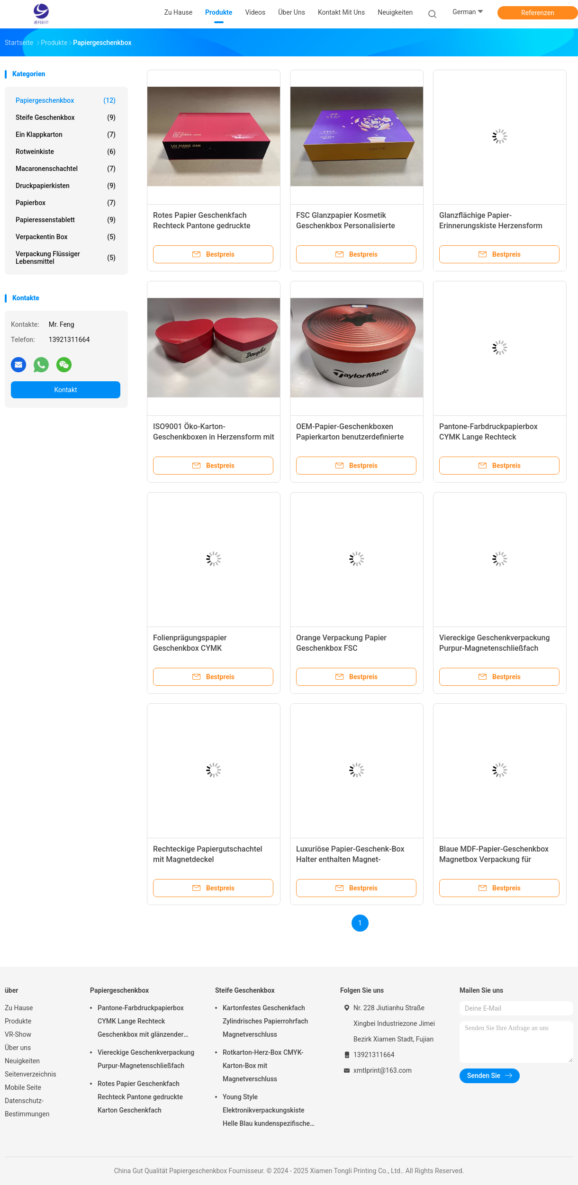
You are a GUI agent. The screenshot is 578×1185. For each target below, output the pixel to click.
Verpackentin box (66, 237)
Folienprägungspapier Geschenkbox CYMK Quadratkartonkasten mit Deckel (207, 648)
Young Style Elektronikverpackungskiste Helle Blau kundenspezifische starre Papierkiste (266, 1111)
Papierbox (66, 202)
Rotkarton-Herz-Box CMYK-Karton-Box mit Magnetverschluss (263, 1066)
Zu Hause (19, 1008)
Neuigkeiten (22, 1061)
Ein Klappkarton (66, 134)
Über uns (18, 1047)
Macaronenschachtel (66, 168)
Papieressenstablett (66, 219)
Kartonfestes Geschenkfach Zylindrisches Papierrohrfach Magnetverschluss (265, 1021)
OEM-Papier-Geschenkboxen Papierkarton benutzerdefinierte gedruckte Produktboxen (350, 437)
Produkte (18, 1021)
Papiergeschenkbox (66, 100)
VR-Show (18, 1034)
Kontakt (65, 390)
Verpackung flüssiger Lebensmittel (66, 257)
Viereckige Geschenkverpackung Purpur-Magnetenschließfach (146, 1059)
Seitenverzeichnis (30, 1074)
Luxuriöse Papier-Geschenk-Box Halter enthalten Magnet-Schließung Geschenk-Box (350, 859)
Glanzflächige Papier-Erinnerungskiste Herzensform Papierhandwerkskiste (490, 226)
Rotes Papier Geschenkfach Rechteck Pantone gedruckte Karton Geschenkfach (202, 226)
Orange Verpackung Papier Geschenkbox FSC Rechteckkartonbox (341, 648)
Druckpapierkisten (66, 185)
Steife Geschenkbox (66, 117)
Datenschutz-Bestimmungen (27, 1107)
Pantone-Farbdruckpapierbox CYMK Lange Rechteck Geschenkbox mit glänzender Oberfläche (141, 1022)
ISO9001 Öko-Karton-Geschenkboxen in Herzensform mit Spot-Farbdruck (213, 437)
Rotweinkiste (66, 151)
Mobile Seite (23, 1087)
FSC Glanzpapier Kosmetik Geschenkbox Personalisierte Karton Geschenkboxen (345, 226)
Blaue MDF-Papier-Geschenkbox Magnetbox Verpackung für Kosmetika (494, 859)
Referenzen (537, 13)
